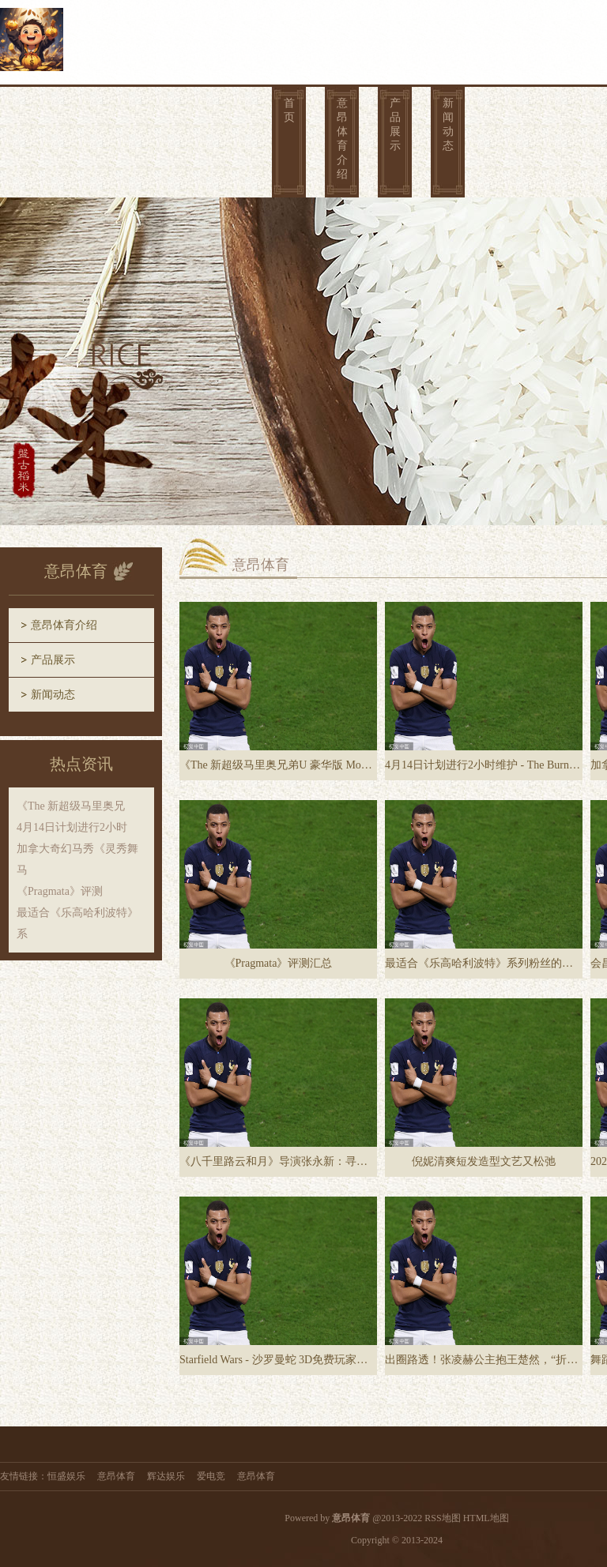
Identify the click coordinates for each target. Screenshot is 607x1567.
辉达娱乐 (166, 1476)
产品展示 (395, 124)
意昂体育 (116, 1476)
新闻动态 (448, 124)
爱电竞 (211, 1476)
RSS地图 (442, 1518)
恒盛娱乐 (66, 1476)
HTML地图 (486, 1518)
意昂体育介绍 (342, 138)
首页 (289, 110)
